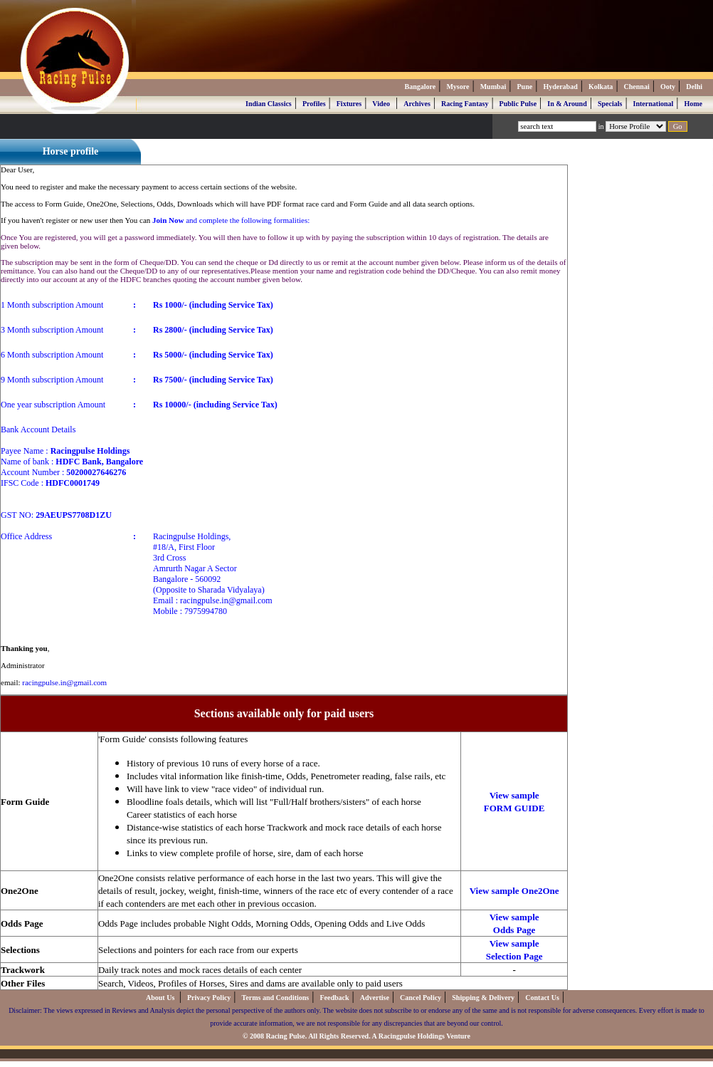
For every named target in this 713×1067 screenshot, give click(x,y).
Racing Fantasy (464, 104)
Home (693, 104)
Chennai (637, 86)
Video (381, 104)
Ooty (667, 86)
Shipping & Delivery (483, 997)
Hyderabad (560, 86)
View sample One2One (514, 890)
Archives (417, 104)
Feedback (334, 997)
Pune (525, 86)
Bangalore (419, 86)
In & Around (566, 104)
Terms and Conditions (276, 997)
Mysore (457, 86)
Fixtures (349, 104)
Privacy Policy (209, 997)
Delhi (694, 86)
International (653, 104)
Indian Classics (268, 104)
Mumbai (493, 86)
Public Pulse (518, 104)
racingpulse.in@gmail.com (64, 682)
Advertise (374, 997)
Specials (610, 104)
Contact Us (542, 997)
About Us (161, 997)
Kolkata (600, 86)
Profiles (314, 104)
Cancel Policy (420, 997)
